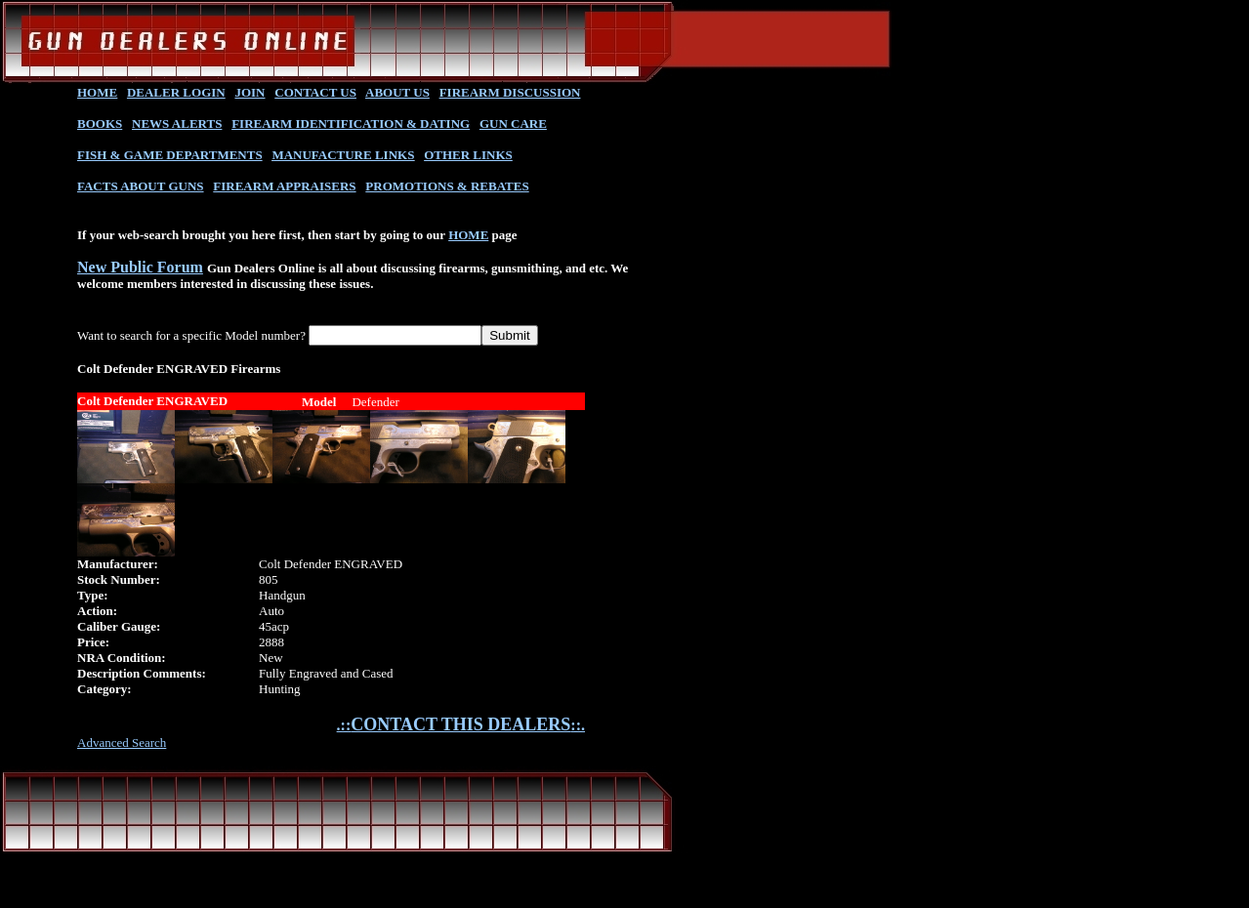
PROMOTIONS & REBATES (446, 186)
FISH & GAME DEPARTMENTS (170, 154)
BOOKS (99, 123)
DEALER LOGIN (176, 92)
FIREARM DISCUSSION (510, 92)
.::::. (461, 725)
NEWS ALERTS (177, 123)
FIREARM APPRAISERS (284, 186)
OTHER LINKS (468, 154)
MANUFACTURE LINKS (342, 154)
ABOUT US (397, 92)
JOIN (249, 92)
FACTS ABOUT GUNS (140, 186)
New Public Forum (140, 267)
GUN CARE (513, 123)
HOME (97, 92)
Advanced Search (121, 742)
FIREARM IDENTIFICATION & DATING (350, 123)
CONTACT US (315, 92)
